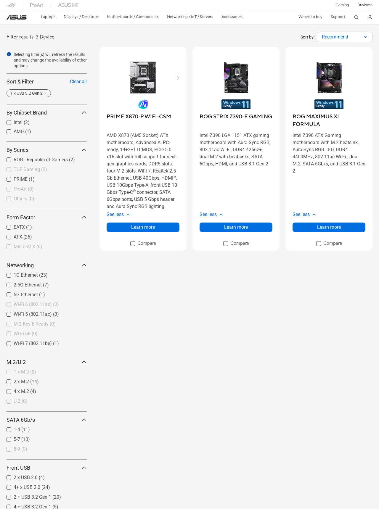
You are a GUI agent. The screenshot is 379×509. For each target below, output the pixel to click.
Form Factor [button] (47, 217)
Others (24, 199)
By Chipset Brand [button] (47, 112)
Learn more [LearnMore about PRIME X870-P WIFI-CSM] (143, 227)
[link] (17, 17)
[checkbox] (44, 170)
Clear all (78, 81)
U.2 (21, 401)
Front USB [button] (47, 468)
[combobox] (344, 37)
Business (364, 5)
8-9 (20, 449)
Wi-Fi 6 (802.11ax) (36, 304)
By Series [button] (47, 150)
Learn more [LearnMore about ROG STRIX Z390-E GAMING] (236, 227)
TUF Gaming (30, 169)
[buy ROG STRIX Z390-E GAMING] (236, 117)
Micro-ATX (28, 246)
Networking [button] (47, 265)
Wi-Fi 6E (26, 333)
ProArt (24, 189)
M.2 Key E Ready (35, 324)
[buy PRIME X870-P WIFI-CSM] (139, 117)
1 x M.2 (25, 372)
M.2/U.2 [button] (47, 362)
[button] (342, 5)
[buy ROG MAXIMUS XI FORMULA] (329, 120)
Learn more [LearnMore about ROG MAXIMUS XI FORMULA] (329, 227)
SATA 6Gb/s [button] (47, 420)
